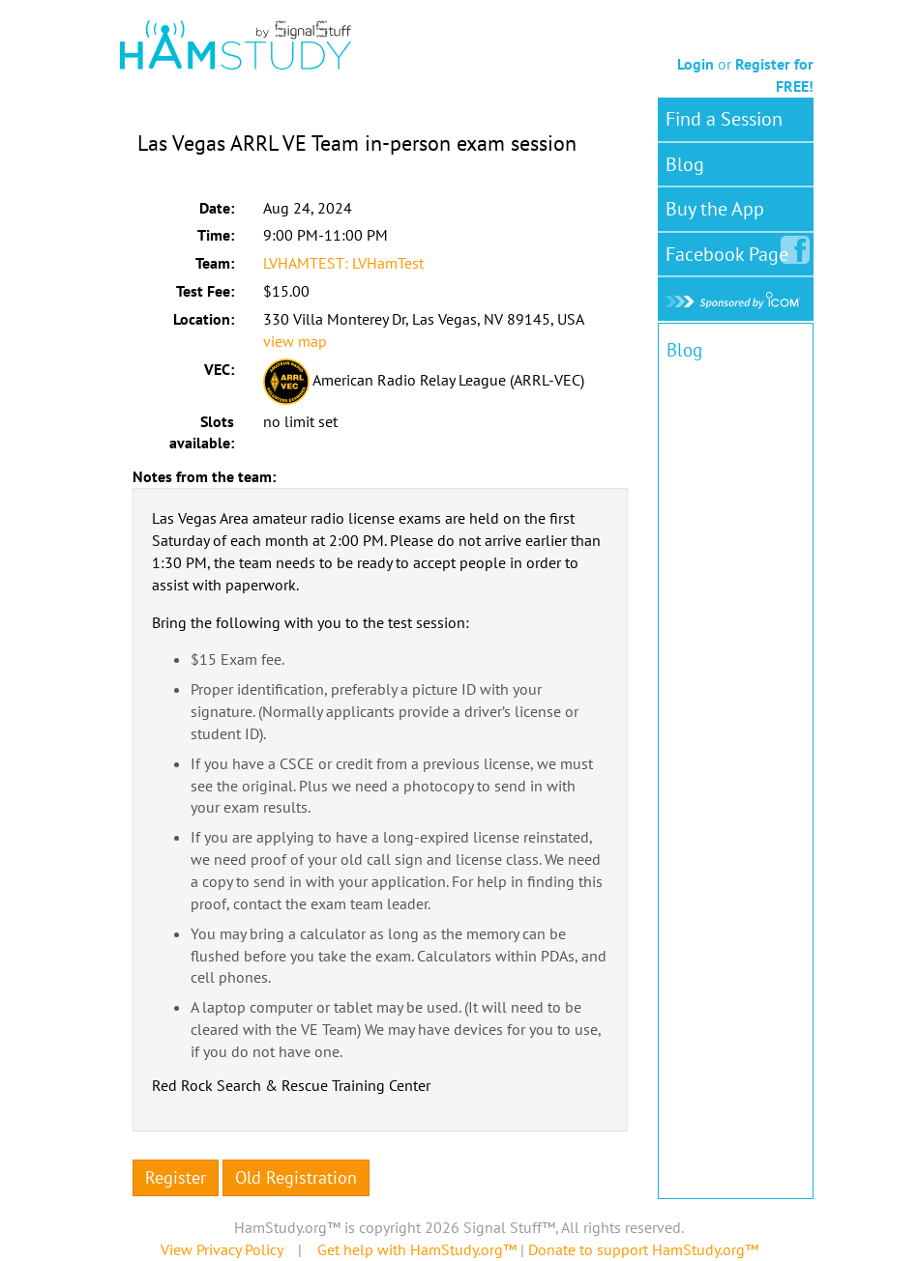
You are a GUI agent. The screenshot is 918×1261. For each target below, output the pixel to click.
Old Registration (296, 1177)
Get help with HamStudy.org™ (417, 1249)
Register (175, 1177)
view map (295, 341)
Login (695, 63)
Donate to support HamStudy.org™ (643, 1249)
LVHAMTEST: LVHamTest (343, 262)
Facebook (731, 250)
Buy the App (715, 208)
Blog (685, 164)
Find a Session (724, 118)
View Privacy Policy (221, 1249)
